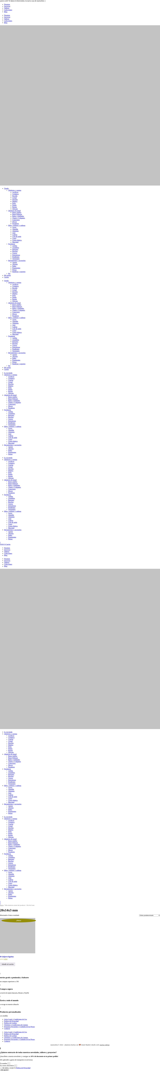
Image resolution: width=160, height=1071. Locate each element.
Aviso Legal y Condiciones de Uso (15, 1019)
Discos (14, 222)
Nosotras (7, 4)
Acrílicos (15, 192)
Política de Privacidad (11, 1021)
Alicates (15, 264)
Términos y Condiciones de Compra (16, 1025)
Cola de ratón (16, 236)
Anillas (14, 246)
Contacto (7, 1028)
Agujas (14, 262)
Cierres (14, 253)
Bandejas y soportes (18, 272)
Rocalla (14, 196)
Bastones (15, 249)
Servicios (7, 6)
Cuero (14, 238)
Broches (15, 251)
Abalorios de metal (14, 211)
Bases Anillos (16, 212)
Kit (9, 273)
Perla (14, 203)
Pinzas (14, 270)
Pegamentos (16, 268)
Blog (5, 12)
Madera (14, 201)
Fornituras (11, 244)
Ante (13, 233)
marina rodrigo (105, 1045)
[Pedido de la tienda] (149, 915)
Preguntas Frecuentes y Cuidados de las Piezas (19, 1027)
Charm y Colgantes (18, 218)
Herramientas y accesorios (17, 260)
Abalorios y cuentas (14, 190)
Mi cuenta (7, 275)
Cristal (14, 198)
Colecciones (8, 10)
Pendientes (15, 257)
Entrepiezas (16, 255)
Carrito (6, 277)
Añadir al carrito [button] (8, 964)
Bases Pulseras (17, 214)
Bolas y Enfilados (18, 216)
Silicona (15, 209)
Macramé (15, 242)
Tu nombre (4, 1063)
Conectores (16, 220)
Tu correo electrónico (7, 1065)
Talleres (6, 8)
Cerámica (15, 194)
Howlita (15, 199)
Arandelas (15, 247)
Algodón (15, 229)
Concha (10, 380)
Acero (14, 227)
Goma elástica (17, 240)
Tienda (6, 188)
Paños (14, 266)
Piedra (14, 205)
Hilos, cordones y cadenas (16, 225)
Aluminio (15, 231)
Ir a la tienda (8, 373)
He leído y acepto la (16, 1068)
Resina (14, 207)
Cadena (14, 235)
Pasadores (15, 223)
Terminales (16, 259)
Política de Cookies (10, 1023)
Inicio (1, 905)
